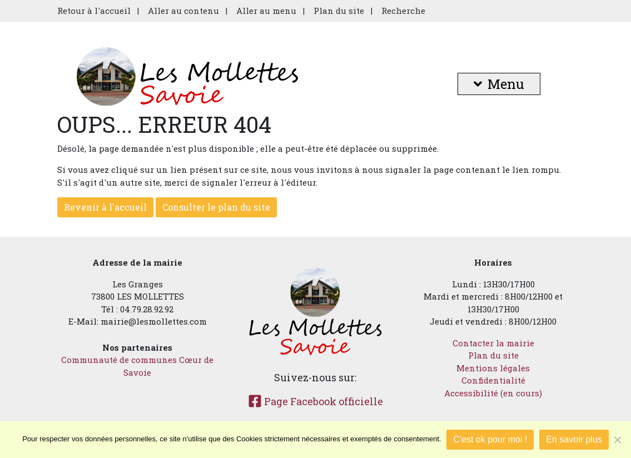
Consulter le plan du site (216, 207)
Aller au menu (266, 10)
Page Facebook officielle (315, 401)
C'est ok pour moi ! (490, 439)
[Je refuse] (617, 439)
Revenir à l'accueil (105, 207)
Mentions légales (493, 368)
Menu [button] (499, 84)
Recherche (403, 10)
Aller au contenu (183, 10)
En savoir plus (574, 439)
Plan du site (339, 10)
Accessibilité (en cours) (493, 393)
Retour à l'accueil (94, 10)
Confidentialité (493, 380)
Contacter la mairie (493, 343)
